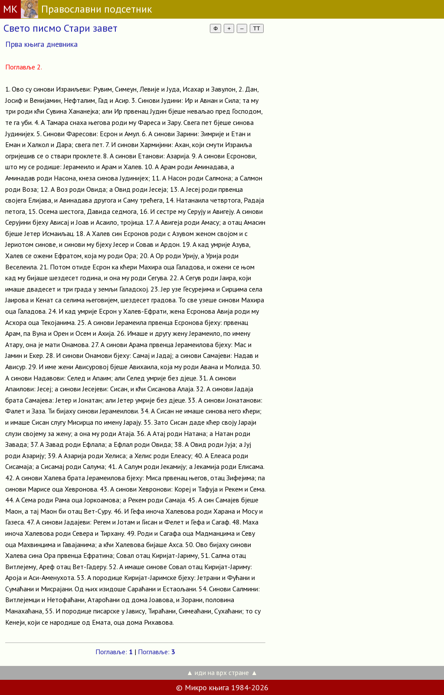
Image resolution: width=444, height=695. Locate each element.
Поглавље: (114, 651)
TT (256, 28)
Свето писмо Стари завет (60, 28)
